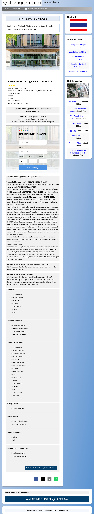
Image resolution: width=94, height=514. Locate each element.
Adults (30, 156)
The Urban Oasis (75, 124)
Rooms (21, 156)
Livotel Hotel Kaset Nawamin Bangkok (78, 151)
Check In (21, 138)
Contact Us (17, 9)
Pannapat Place (75, 143)
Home (7, 9)
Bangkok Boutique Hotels (78, 46)
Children (41, 156)
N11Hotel (73, 131)
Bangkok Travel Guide (78, 71)
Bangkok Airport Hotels (78, 52)
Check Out (22, 147)
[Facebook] (36, 479)
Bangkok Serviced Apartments (78, 65)
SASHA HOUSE (75, 102)
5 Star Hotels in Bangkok (78, 58)
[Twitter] (43, 479)
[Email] (49, 479)
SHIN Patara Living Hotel (78, 110)
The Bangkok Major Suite (78, 117)
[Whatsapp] (56, 479)
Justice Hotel (75, 136)
